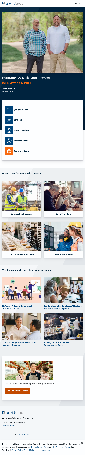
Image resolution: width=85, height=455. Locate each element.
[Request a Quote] (42, 151)
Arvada (5, 92)
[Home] (12, 412)
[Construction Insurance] (21, 199)
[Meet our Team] (42, 141)
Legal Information (8, 425)
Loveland (13, 92)
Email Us (7, 434)
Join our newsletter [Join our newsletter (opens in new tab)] (17, 391)
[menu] (82, 3)
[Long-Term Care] (63, 199)
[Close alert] (82, 443)
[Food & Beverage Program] (21, 240)
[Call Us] (42, 110)
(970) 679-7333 (23, 434)
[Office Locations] (42, 130)
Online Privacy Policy (40, 447)
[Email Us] (42, 120)
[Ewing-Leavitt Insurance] (12, 3)
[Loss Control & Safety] (63, 240)
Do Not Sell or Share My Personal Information (31, 450)
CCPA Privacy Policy (61, 447)
